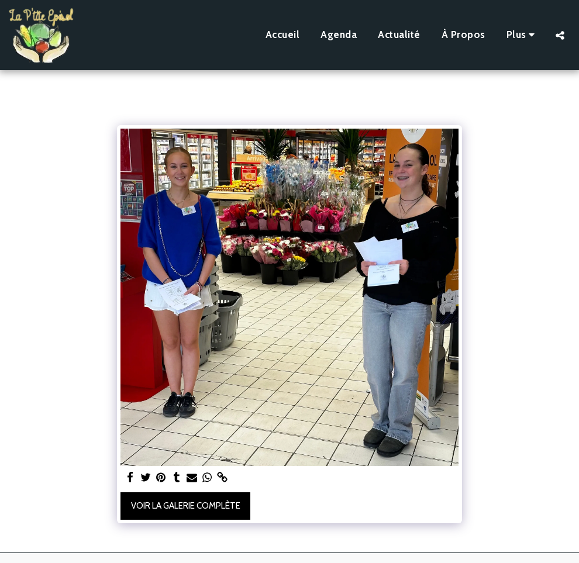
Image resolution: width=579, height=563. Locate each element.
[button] (560, 35)
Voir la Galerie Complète (185, 505)
